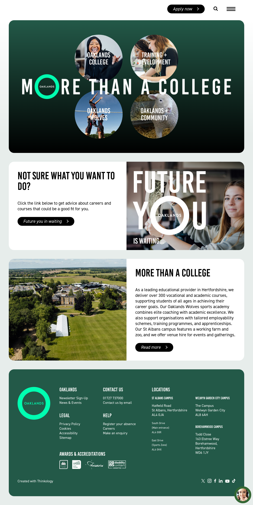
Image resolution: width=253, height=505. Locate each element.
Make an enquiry (115, 433)
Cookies (65, 428)
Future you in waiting (42, 221)
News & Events (70, 402)
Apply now (182, 10)
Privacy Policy (69, 424)
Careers (109, 428)
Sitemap (65, 437)
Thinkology (45, 481)
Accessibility (68, 433)
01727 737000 (113, 398)
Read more (151, 347)
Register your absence (119, 424)
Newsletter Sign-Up (73, 398)
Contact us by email (117, 402)
